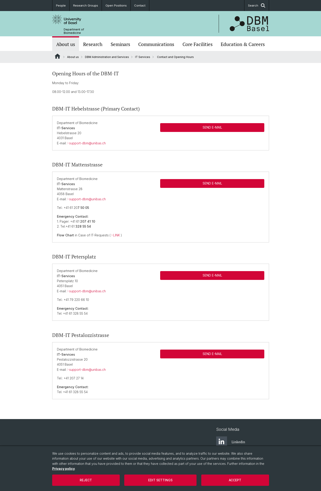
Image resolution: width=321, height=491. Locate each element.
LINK (116, 235)
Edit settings (160, 480)
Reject (86, 480)
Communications (156, 44)
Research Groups (85, 5)
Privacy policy (63, 468)
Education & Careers (243, 44)
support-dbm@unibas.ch (87, 143)
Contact (139, 5)
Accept (235, 480)
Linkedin (230, 441)
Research (92, 44)
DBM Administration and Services (107, 57)
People (61, 5)
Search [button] (256, 5)
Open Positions (116, 5)
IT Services (142, 57)
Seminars (120, 44)
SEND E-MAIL (212, 127)
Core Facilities (198, 44)
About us (65, 44)
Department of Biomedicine (74, 31)
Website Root (57, 56)
